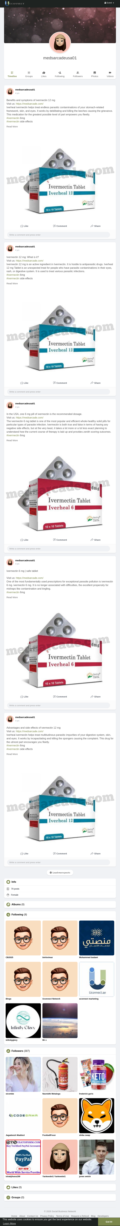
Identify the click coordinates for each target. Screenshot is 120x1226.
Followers (17, 1051)
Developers (103, 1216)
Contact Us (32, 1216)
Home (14, 1216)
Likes (14, 1187)
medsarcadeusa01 (60, 58)
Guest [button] (109, 3)
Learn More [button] (9, 1223)
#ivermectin (12, 118)
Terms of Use (62, 1216)
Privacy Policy (47, 1216)
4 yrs (17, 93)
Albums (16, 904)
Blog (93, 1216)
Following (17, 914)
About (22, 1216)
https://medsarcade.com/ (29, 103)
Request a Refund (80, 1216)
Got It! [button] (109, 1222)
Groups (15, 1197)
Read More (12, 126)
